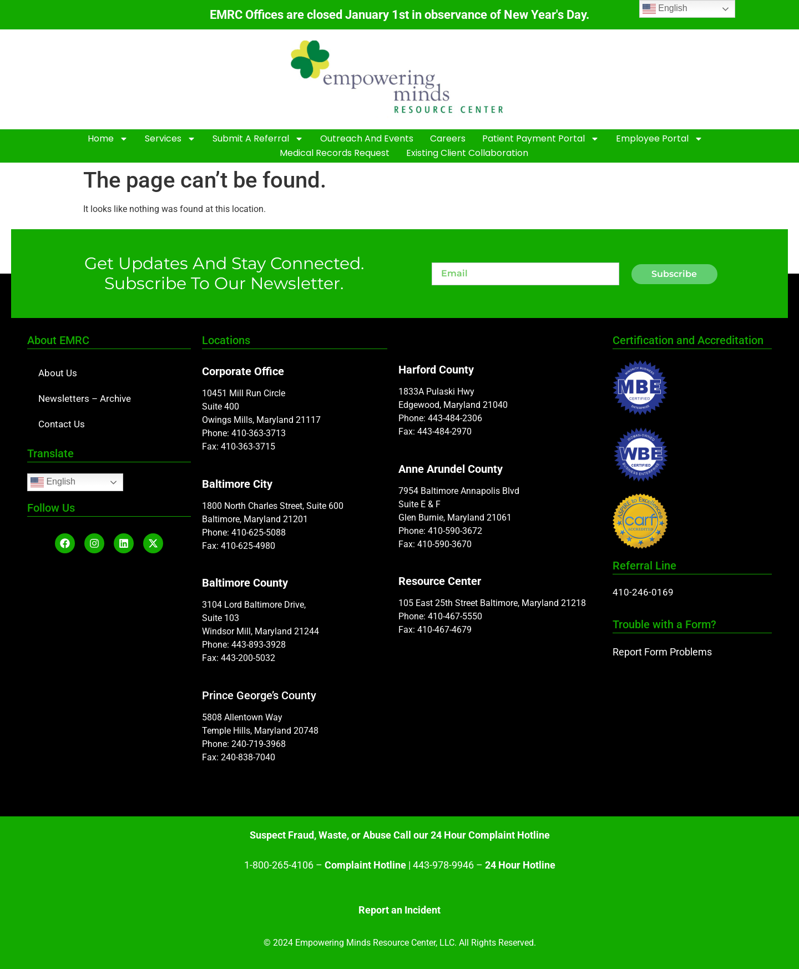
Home (108, 139)
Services (170, 139)
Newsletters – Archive (84, 398)
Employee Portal (659, 139)
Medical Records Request (335, 153)
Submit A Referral (258, 139)
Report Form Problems (662, 652)
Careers (448, 138)
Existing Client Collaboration (467, 153)
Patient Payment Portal (540, 139)
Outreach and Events (366, 138)
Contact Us (61, 424)
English (53, 482)
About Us (57, 372)
